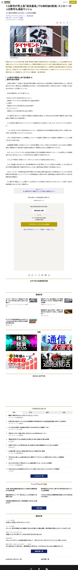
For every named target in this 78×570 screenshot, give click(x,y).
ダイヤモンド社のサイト (38, 536)
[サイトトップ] (6, 2)
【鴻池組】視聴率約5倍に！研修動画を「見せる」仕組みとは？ (21, 464)
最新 (14, 374)
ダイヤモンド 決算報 (18, 18)
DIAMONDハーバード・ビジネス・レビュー (42, 546)
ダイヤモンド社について (66, 536)
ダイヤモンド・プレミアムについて (13, 543)
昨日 (30, 374)
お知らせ (62, 549)
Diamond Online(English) (38, 540)
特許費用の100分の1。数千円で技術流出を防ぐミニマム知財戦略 (56, 452)
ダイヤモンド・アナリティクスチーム (15, 16)
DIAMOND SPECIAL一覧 (14, 521)
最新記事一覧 (39, 513)
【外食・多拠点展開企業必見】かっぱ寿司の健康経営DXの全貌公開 (21, 452)
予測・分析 (8, 18)
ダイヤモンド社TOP (65, 540)
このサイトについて (9, 540)
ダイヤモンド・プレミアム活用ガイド (13, 546)
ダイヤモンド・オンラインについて (14, 536)
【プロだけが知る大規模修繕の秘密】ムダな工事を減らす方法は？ (56, 458)
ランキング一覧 (39, 438)
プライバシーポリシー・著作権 (12, 555)
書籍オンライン (35, 549)
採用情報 (62, 546)
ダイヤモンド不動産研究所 (38, 558)
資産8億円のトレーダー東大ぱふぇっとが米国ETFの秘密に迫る (21, 458)
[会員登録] (73, 2)
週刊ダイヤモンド (36, 543)
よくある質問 (8, 558)
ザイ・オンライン (36, 552)
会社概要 (62, 543)
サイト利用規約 (8, 549)
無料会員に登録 (39, 210)
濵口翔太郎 (30, 16)
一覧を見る (39, 470)
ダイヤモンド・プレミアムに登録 (39, 224)
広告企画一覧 (45, 521)
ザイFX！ (34, 555)
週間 (47, 374)
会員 (64, 374)
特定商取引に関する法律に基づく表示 (14, 552)
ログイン (65, 2)
